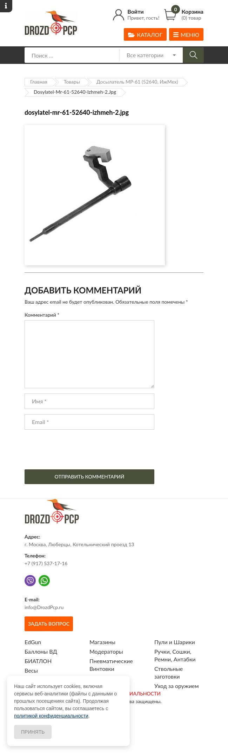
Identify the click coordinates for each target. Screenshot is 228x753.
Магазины (102, 642)
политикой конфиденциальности (51, 716)
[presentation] (78, 448)
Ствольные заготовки (168, 672)
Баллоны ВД (41, 651)
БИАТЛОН (38, 661)
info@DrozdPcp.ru (44, 607)
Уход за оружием (176, 685)
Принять (33, 732)
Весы (31, 670)
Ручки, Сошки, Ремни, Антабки (174, 655)
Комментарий (42, 315)
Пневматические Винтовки (111, 665)
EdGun (33, 642)
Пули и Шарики (174, 642)
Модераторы (106, 651)
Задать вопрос (48, 624)
